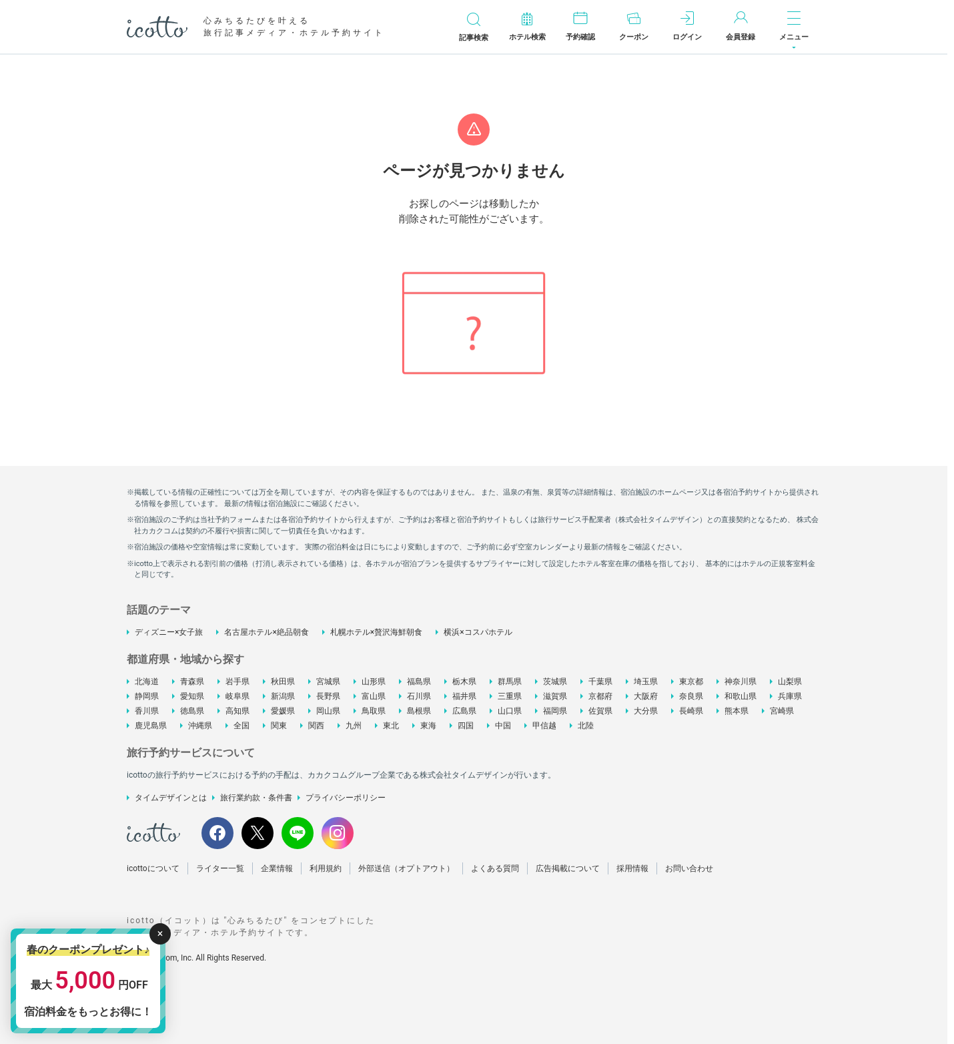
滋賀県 (555, 696)
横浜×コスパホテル (478, 632)
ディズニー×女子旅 (169, 632)
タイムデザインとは (171, 797)
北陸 (586, 725)
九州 (354, 725)
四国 (466, 725)
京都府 (600, 696)
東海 (428, 725)
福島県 (419, 681)
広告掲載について (568, 868)
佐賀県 (600, 711)
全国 (241, 725)
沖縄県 (200, 725)
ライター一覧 (220, 868)
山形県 (374, 681)
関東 (279, 725)
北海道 (147, 681)
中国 (503, 725)
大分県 (646, 711)
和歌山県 (741, 696)
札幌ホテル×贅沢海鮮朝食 (376, 632)
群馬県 (510, 681)
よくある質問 (495, 868)
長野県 (328, 696)
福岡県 (555, 711)
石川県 (419, 696)
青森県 (192, 681)
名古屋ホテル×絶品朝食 (266, 632)
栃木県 (464, 681)
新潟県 (283, 696)
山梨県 (790, 681)
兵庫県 (790, 696)
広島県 (464, 711)
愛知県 (192, 696)
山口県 (510, 711)
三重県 (510, 696)
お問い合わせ (689, 868)
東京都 (691, 681)
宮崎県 (782, 711)
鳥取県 (374, 711)
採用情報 (632, 868)
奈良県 (691, 696)
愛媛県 (283, 711)
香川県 (147, 711)
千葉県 (600, 681)
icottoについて (153, 868)
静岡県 (147, 696)
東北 (391, 725)
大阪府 (646, 696)
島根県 (419, 711)
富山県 (374, 696)
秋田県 (283, 681)
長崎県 (691, 711)
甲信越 (544, 725)
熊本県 (737, 711)
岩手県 (237, 681)
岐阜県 (237, 696)
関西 (316, 725)
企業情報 (277, 868)
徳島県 (192, 711)
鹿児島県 (151, 725)
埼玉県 (646, 681)
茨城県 (555, 681)
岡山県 (328, 711)
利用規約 (326, 868)
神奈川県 (741, 681)
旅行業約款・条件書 (256, 797)
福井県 (464, 696)
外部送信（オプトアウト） (406, 868)
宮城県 (328, 681)
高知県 (237, 711)
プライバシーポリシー (346, 797)
